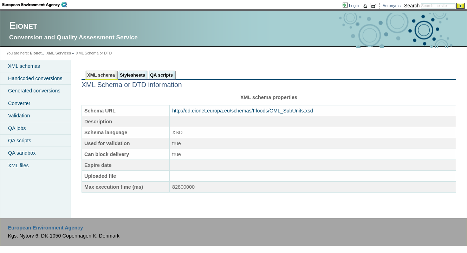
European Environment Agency (45, 228)
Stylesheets (132, 75)
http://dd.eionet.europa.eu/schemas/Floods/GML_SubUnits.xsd (242, 110)
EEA (34, 4)
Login (354, 6)
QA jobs (17, 128)
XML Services (58, 53)
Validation (19, 115)
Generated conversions (34, 90)
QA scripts (19, 140)
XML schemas (24, 66)
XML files (18, 165)
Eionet (35, 53)
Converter (19, 103)
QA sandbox (21, 153)
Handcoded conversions (35, 78)
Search (412, 5)
